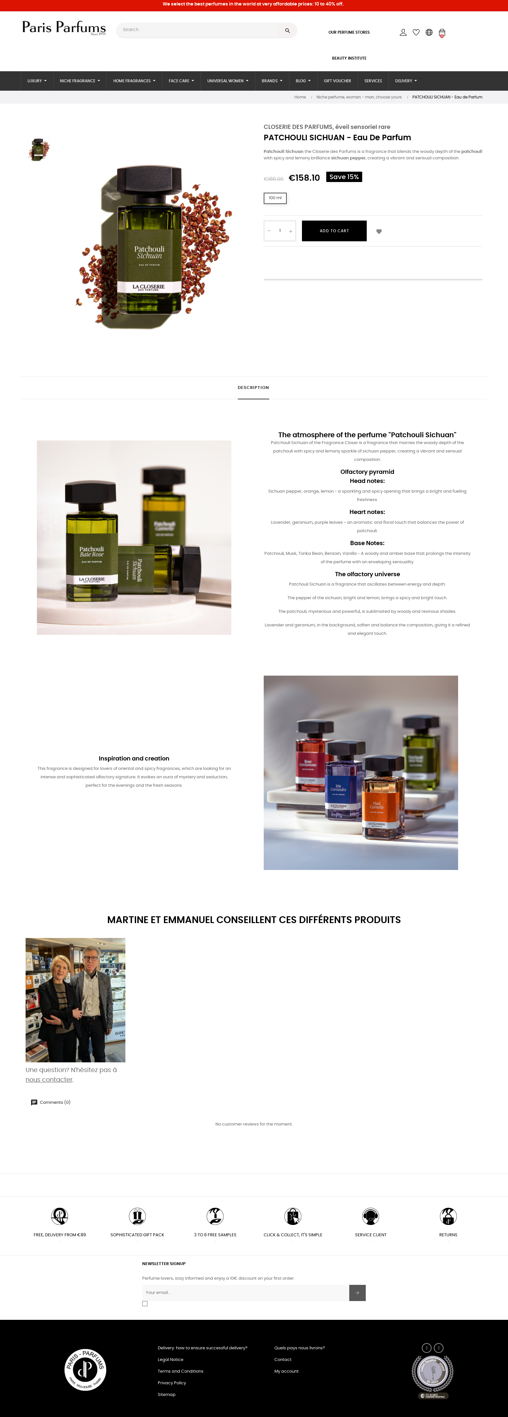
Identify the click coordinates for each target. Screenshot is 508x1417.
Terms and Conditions (180, 1371)
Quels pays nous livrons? (299, 1348)
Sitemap (167, 1395)
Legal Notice (170, 1360)
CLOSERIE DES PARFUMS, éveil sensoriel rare (327, 127)
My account (286, 1371)
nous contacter (49, 1080)
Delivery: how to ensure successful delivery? (203, 1348)
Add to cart (334, 231)
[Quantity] (280, 231)
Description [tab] (253, 388)
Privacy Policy (172, 1383)
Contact (283, 1360)
